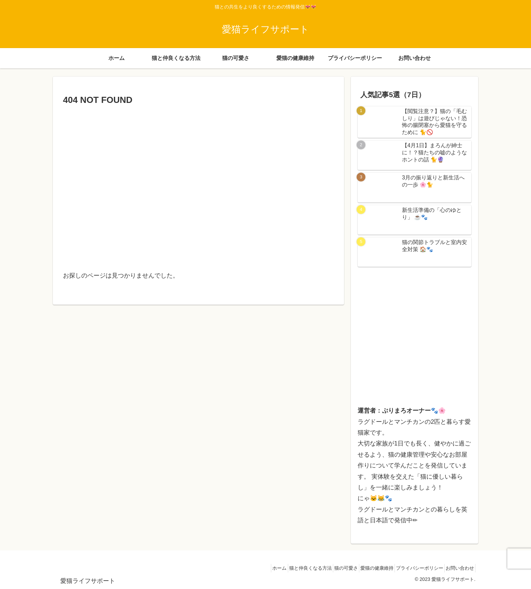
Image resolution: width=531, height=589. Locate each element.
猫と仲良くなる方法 (289, 568)
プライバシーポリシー (412, 568)
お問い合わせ (457, 568)
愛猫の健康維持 (365, 568)
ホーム (254, 568)
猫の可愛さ (329, 568)
